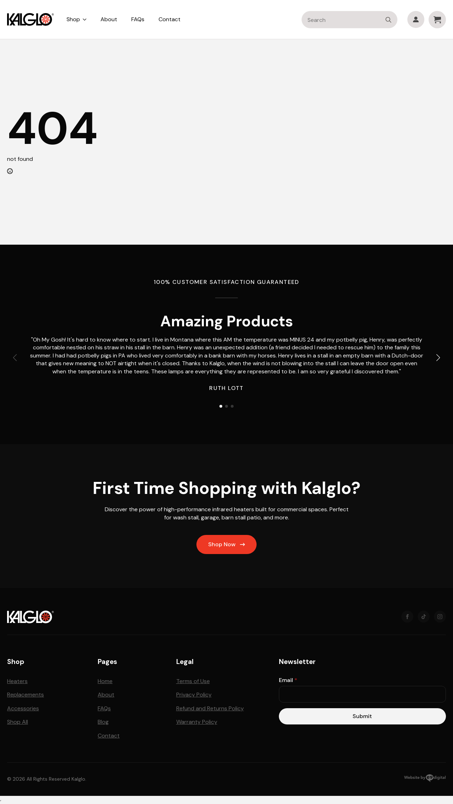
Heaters (17, 681)
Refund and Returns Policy (210, 708)
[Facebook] (407, 617)
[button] (438, 357)
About (109, 19)
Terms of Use (193, 681)
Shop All (17, 722)
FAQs (137, 19)
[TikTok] (424, 617)
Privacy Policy (194, 694)
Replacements (25, 694)
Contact (169, 19)
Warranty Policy (196, 722)
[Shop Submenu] (86, 19)
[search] (388, 20)
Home (105, 681)
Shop (73, 19)
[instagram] (440, 617)
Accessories (23, 708)
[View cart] (437, 19)
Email (288, 680)
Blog (103, 722)
